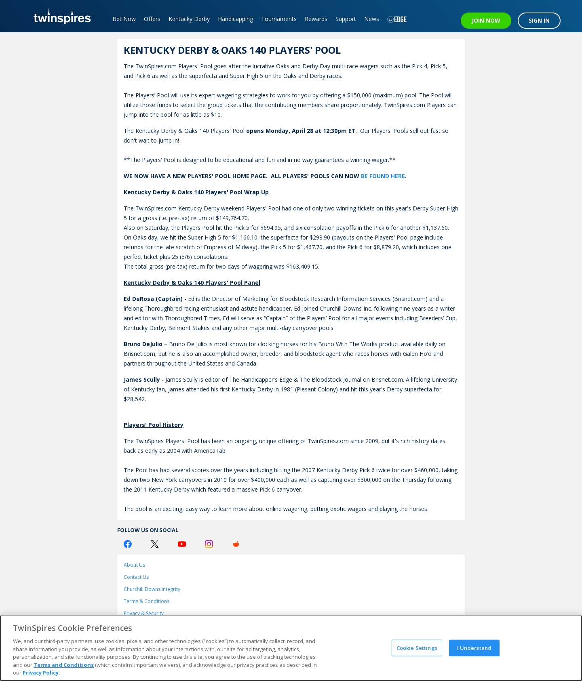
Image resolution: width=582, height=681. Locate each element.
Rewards (316, 19)
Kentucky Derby (189, 19)
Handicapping (235, 19)
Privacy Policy (41, 672)
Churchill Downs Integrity (152, 589)
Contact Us (136, 577)
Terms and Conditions (64, 664)
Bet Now (124, 19)
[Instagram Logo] (209, 544)
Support (345, 19)
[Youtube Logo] (182, 544)
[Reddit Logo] (236, 544)
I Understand (474, 647)
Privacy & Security (144, 613)
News (371, 19)
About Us (134, 564)
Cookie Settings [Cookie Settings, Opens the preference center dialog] (416, 647)
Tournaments (279, 19)
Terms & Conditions (146, 601)
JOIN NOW (486, 20)
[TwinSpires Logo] (59, 16)
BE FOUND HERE (383, 176)
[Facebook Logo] (128, 544)
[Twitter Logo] (155, 544)
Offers (152, 19)
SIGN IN (539, 20)
